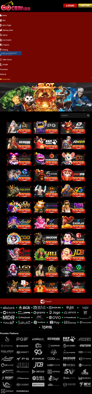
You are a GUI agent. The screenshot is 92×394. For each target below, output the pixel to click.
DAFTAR (85, 5)
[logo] (15, 6)
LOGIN (70, 5)
